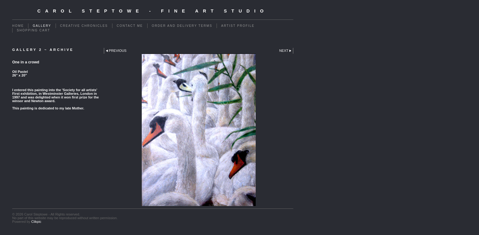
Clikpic (36, 221)
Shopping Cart (33, 30)
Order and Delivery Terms (182, 25)
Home (18, 25)
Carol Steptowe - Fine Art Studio (152, 11)
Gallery (42, 25)
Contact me (130, 25)
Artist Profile (237, 25)
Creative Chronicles (84, 25)
